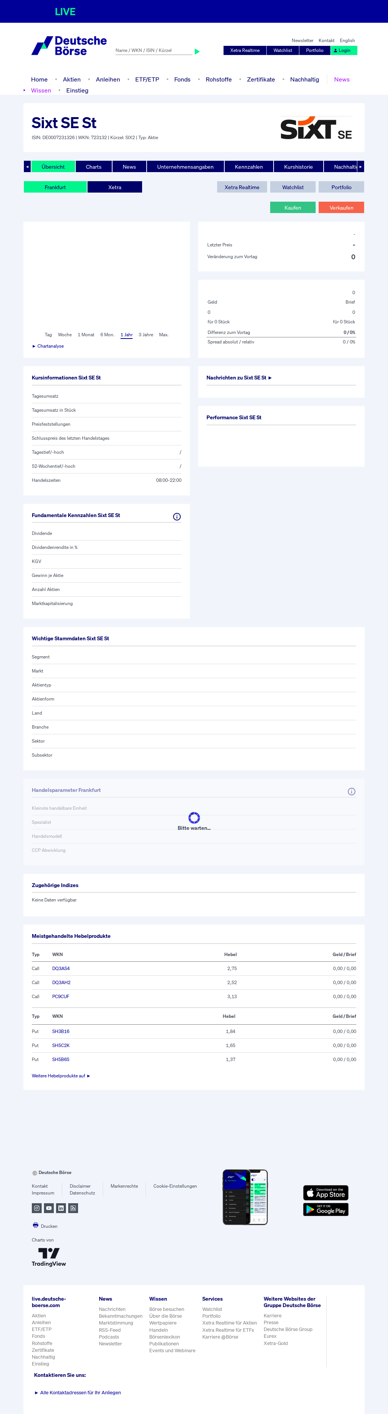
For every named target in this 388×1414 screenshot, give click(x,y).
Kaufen (293, 207)
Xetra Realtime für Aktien (229, 1323)
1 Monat (86, 334)
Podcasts (109, 1337)
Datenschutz (82, 1193)
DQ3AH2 (61, 982)
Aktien (72, 79)
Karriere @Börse (220, 1337)
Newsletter (302, 40)
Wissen (41, 90)
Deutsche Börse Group (288, 1329)
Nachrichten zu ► (240, 377)
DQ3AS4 (61, 968)
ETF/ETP (147, 79)
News (342, 79)
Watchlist (283, 50)
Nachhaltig (304, 79)
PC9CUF (60, 996)
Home (39, 79)
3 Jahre (146, 334)
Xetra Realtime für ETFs (228, 1330)
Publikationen (164, 1343)
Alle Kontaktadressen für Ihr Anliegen (77, 1392)
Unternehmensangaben (185, 166)
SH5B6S (60, 1059)
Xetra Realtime (245, 50)
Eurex (270, 1336)
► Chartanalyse (48, 346)
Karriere (273, 1315)
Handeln (158, 1330)
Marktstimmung (116, 1323)
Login (341, 50)
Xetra (114, 187)
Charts (94, 166)
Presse (271, 1322)
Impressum (43, 1193)
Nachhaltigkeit (351, 166)
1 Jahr (126, 334)
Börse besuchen (166, 1309)
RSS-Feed (110, 1330)
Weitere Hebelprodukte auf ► (61, 1076)
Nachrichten (112, 1309)
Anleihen (108, 79)
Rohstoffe (219, 79)
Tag (48, 334)
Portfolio (315, 50)
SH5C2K (61, 1045)
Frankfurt (55, 187)
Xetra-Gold (276, 1343)
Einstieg (77, 90)
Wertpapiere (163, 1323)
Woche (65, 334)
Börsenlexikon (164, 1337)
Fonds (182, 79)
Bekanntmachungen (120, 1316)
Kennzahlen (249, 166)
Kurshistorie (298, 166)
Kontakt (327, 40)
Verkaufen (342, 207)
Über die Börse (165, 1316)
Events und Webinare (172, 1350)
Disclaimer (80, 1186)
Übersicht (53, 166)
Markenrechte (124, 1186)
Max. (164, 334)
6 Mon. (107, 334)
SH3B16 (60, 1031)
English (347, 40)
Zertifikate (261, 79)
